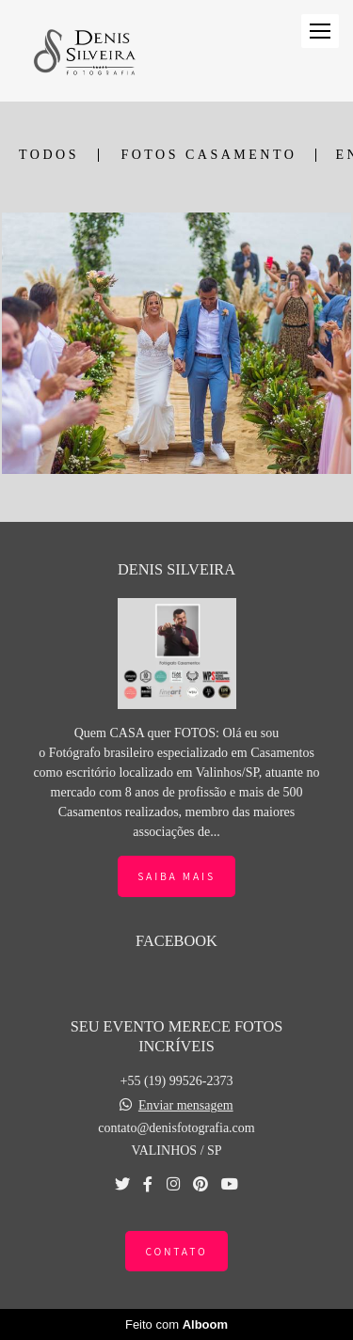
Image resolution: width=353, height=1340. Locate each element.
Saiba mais (176, 876)
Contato (176, 1251)
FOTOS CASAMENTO (208, 155)
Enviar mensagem (185, 1105)
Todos (49, 155)
